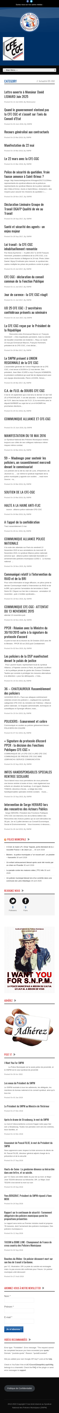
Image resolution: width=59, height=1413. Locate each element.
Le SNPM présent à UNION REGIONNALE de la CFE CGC (21, 360)
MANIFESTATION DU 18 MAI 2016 (25, 435)
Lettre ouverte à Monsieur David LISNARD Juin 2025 (24, 94)
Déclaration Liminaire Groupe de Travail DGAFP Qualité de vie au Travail (24, 209)
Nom (7, 1296)
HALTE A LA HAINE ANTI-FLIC (22, 505)
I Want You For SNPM (14, 1063)
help (50, 1359)
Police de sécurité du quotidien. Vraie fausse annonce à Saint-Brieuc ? (27, 174)
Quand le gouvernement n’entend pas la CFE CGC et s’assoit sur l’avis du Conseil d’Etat (26, 114)
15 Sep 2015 (18, 797)
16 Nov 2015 (18, 620)
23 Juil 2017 (18, 269)
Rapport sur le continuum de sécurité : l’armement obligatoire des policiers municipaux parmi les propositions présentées (28, 1216)
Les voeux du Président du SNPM (19, 1083)
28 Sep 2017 (18, 219)
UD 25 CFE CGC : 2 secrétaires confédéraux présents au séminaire (25, 310)
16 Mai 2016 (18, 484)
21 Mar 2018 (18, 164)
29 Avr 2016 (18, 531)
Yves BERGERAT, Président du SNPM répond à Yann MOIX (28, 1197)
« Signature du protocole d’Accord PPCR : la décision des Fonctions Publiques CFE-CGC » (25, 745)
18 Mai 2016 (18, 450)
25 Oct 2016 (18, 411)
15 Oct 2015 (18, 681)
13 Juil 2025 (18, 102)
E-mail (8, 1317)
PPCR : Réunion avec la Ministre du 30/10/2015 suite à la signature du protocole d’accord (26, 632)
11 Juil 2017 (18, 287)
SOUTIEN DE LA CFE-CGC (19, 491)
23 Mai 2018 (18, 137)
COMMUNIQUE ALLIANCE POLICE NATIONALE (24, 541)
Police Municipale (16, 839)
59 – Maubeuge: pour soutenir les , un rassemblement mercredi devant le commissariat (27, 462)
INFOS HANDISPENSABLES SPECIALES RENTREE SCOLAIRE (28, 774)
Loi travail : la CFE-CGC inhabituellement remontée (20, 246)
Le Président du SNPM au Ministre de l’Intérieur (26, 1106)
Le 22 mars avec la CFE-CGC (21, 158)
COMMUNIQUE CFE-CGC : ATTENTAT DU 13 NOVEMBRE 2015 (26, 609)
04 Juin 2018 (18, 124)
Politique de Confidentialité (19, 1388)
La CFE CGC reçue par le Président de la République (27, 327)
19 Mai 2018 (18, 151)
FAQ (34, 1367)
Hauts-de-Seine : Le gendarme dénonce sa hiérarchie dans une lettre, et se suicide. (29, 1170)
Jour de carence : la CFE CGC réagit (26, 294)
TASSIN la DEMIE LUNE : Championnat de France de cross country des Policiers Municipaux (28, 1243)
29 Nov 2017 (18, 197)
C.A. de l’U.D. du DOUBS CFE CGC (24, 390)
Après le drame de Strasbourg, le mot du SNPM (26, 1119)
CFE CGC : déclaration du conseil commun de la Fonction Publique (24, 279)
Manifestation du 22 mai (19, 145)
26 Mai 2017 (18, 383)
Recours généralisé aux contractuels (26, 131)
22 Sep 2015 (18, 764)
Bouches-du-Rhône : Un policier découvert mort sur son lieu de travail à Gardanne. (28, 1260)
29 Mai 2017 (18, 350)
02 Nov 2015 (18, 648)
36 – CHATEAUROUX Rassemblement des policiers (27, 691)
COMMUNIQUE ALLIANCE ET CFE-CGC (27, 418)
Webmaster (30, 102)
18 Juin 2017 (18, 318)
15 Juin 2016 (18, 428)
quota (46, 1350)
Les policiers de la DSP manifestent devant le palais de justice (26, 658)
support (23, 1370)
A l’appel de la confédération (22, 521)
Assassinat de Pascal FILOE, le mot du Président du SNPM (28, 1144)
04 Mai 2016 (18, 514)
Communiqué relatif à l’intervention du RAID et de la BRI (27, 576)
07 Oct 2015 (18, 733)
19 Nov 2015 (18, 566)
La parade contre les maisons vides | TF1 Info (25, 870)
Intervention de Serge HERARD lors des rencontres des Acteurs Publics (26, 806)
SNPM (29, 124)
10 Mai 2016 (18, 498)
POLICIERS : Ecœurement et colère (25, 721)
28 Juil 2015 (18, 829)
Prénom (9, 1307)
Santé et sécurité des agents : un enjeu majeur (24, 228)
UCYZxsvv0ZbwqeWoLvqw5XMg (39, 1365)
